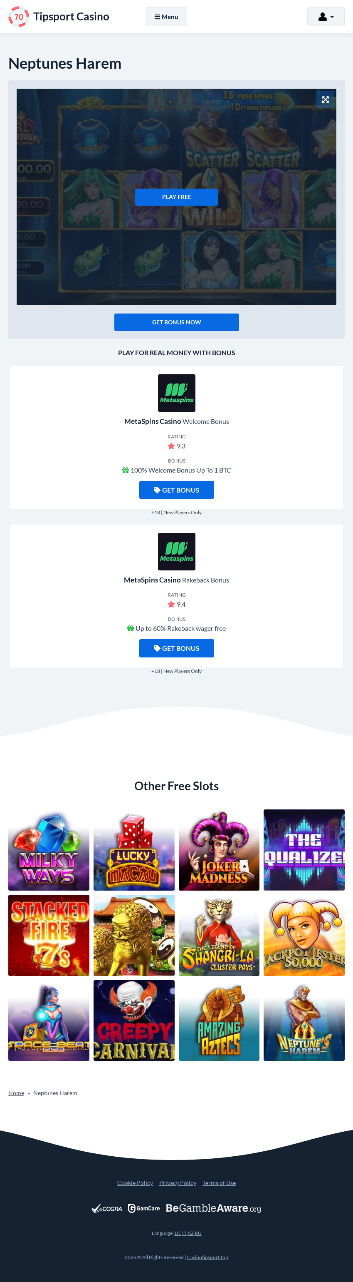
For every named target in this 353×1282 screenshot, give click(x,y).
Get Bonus (177, 490)
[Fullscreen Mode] (325, 99)
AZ (191, 1233)
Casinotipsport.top (207, 1257)
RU (198, 1233)
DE (178, 1233)
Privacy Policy (177, 1182)
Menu (166, 16)
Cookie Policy (135, 1182)
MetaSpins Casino (152, 421)
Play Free (176, 196)
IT (184, 1233)
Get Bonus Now (176, 322)
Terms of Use (219, 1182)
